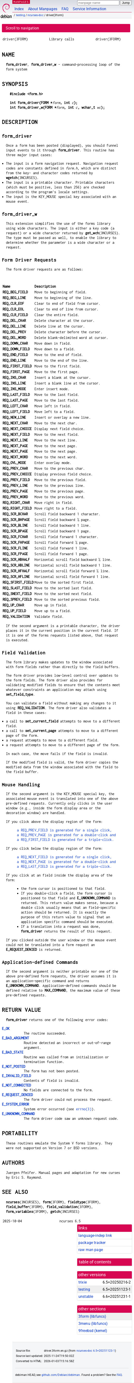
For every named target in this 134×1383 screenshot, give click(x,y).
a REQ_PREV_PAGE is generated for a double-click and (66, 835)
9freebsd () (92, 1330)
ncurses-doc (35, 15)
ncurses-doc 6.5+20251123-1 (96, 1350)
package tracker (91, 1242)
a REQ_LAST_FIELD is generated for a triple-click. (64, 866)
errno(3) (83, 1109)
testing (20, 15)
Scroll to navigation (22, 28)
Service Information (89, 9)
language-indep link (95, 1235)
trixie (82, 1282)
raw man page (90, 1249)
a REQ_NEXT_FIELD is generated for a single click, (64, 857)
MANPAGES (21, 1)
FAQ (65, 9)
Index (19, 9)
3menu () (93, 1323)
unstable (85, 1296)
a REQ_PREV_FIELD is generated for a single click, (64, 830)
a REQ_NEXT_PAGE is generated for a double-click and (66, 862)
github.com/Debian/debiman (61, 1375)
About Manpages (42, 9)
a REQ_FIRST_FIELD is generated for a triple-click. (65, 840)
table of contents (95, 1262)
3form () (92, 1316)
